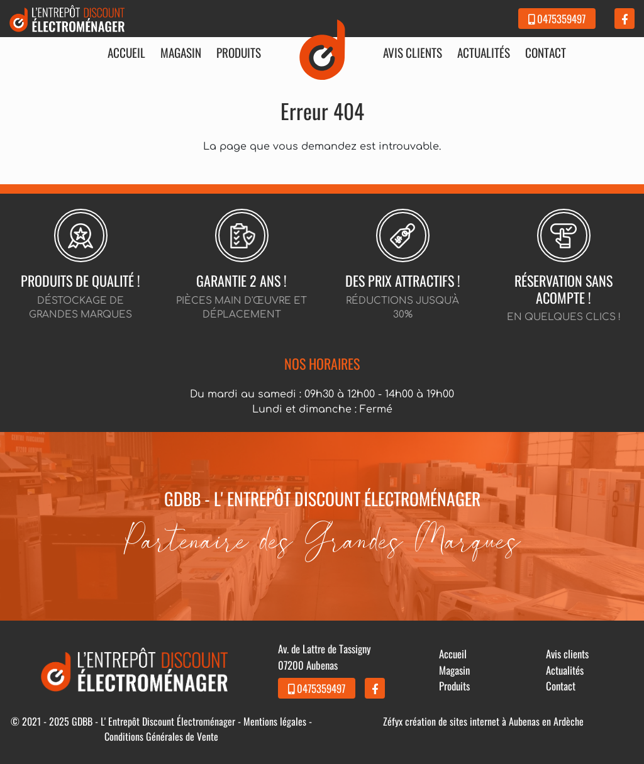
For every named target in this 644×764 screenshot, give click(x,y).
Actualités (483, 53)
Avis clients (412, 53)
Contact (545, 53)
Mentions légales (274, 721)
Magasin (180, 53)
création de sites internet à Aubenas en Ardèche (494, 721)
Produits (238, 53)
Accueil (126, 53)
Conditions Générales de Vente (161, 736)
